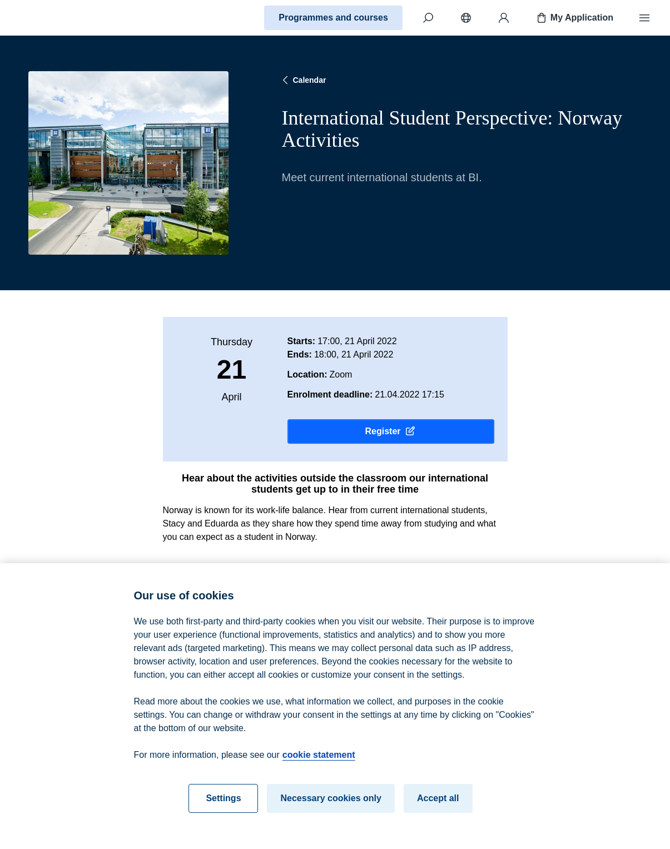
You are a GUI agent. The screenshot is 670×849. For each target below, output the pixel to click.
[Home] (47, 18)
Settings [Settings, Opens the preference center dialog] (223, 811)
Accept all (438, 811)
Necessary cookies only (330, 811)
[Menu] (644, 18)
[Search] (428, 18)
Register (390, 431)
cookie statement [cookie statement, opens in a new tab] (318, 768)
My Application (574, 17)
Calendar (303, 80)
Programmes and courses (333, 17)
